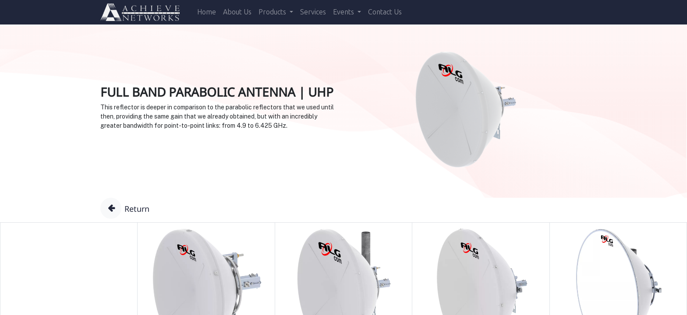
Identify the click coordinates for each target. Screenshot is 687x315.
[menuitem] (207, 12)
